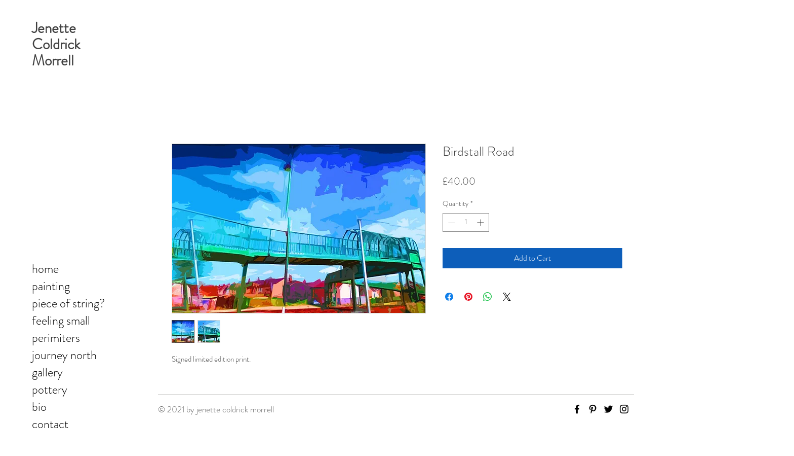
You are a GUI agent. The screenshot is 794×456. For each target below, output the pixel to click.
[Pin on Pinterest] (468, 297)
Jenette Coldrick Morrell (56, 44)
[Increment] (481, 222)
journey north (64, 355)
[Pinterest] (593, 409)
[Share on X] (507, 297)
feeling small (61, 320)
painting (51, 286)
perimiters (56, 337)
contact (50, 424)
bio (39, 406)
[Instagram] (624, 409)
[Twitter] (608, 409)
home (45, 268)
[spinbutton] (466, 222)
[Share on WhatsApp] (488, 297)
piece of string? (68, 303)
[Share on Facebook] (449, 297)
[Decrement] (450, 222)
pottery (49, 389)
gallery (47, 372)
